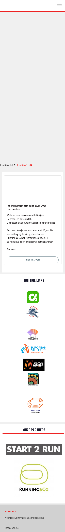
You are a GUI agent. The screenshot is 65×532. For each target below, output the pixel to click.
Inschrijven (33, 260)
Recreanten (24, 164)
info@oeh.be (12, 527)
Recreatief (6, 164)
